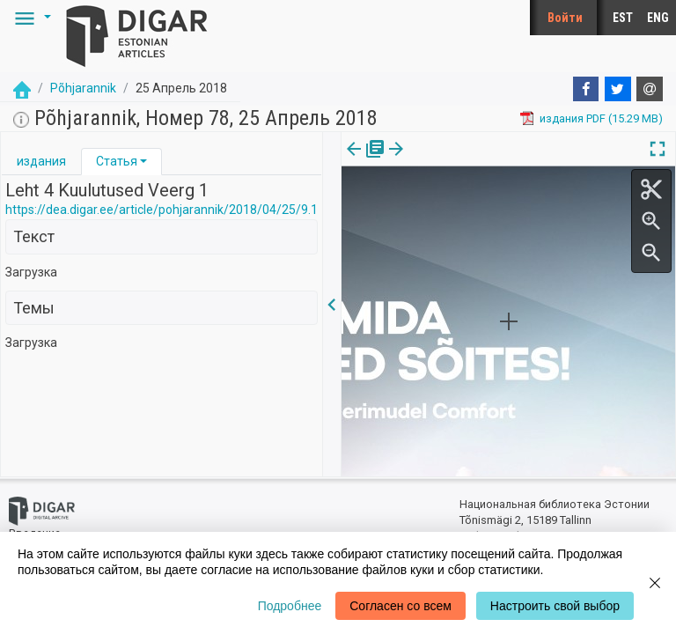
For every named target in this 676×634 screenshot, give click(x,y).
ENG (658, 18)
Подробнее (290, 606)
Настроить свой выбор (555, 606)
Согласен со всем (400, 606)
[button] (30, 18)
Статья (116, 161)
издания (41, 161)
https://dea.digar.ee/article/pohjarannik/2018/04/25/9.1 (161, 210)
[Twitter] (618, 89)
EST (623, 18)
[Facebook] (586, 89)
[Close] (654, 583)
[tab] (41, 161)
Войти (565, 18)
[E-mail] (649, 89)
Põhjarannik (83, 88)
